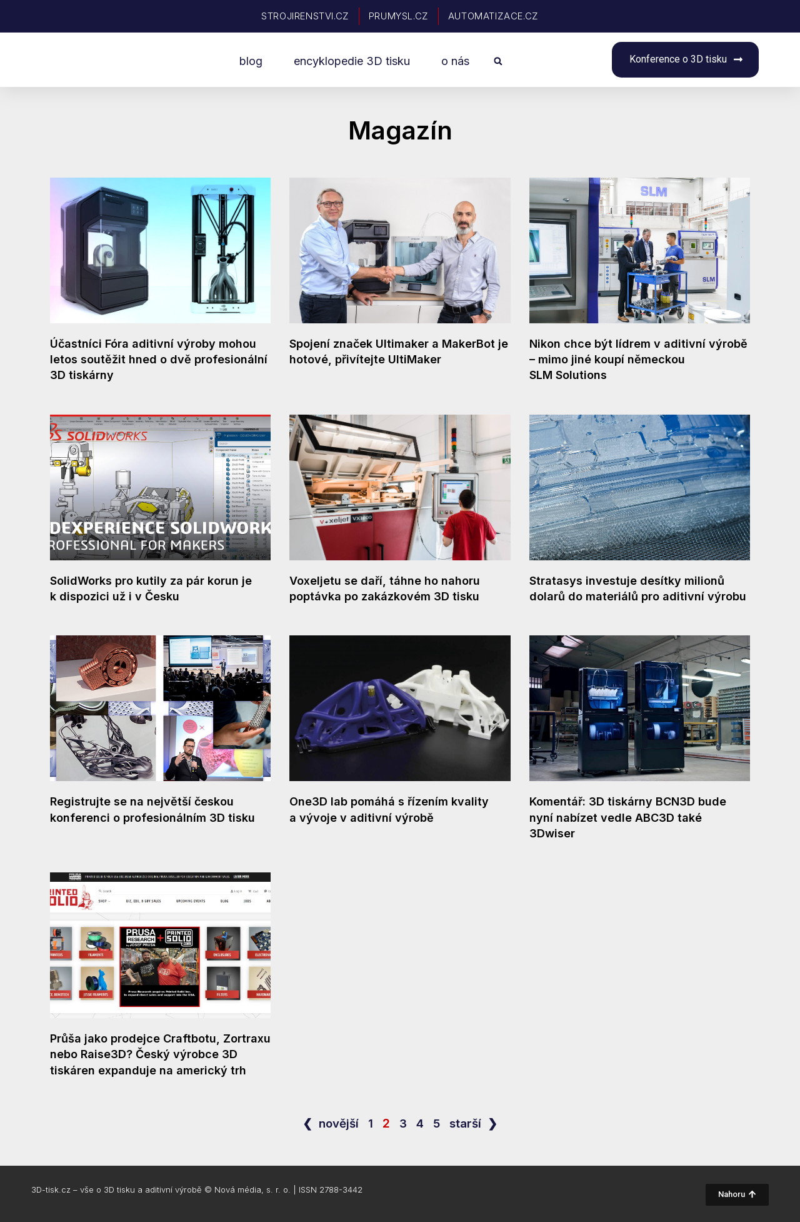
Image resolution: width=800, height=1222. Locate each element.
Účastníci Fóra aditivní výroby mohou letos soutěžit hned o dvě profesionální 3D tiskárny (159, 359)
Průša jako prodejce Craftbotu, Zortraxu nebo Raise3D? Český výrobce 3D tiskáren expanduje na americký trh (160, 1054)
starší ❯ (474, 1123)
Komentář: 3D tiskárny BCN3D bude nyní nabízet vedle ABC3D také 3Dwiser (627, 817)
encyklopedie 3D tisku (352, 61)
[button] (498, 61)
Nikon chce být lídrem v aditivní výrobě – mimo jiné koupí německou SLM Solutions (638, 359)
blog (250, 61)
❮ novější (330, 1123)
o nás (455, 61)
